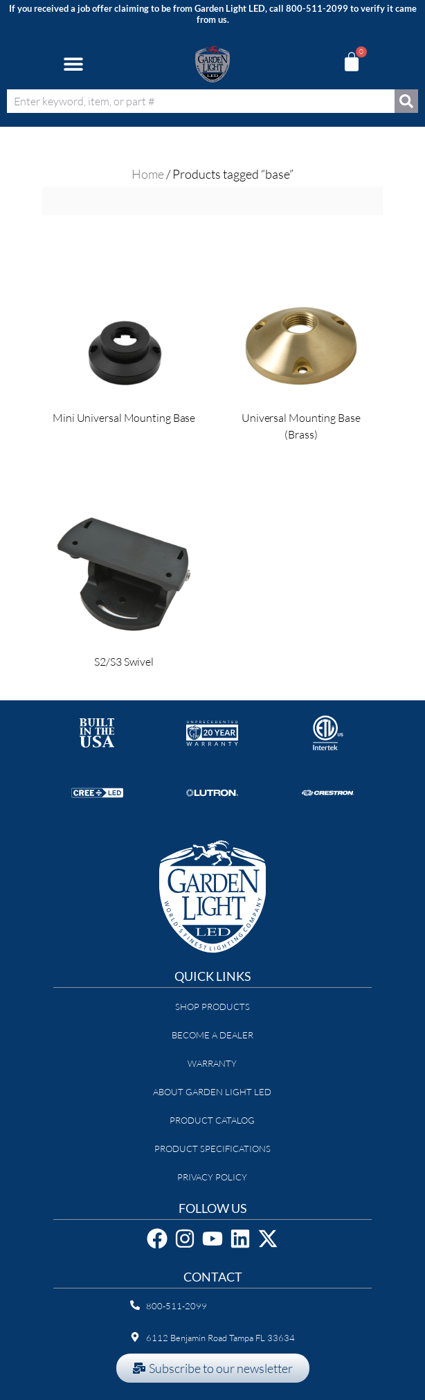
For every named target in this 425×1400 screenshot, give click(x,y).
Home (148, 173)
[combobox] (201, 101)
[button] (73, 64)
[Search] (406, 101)
